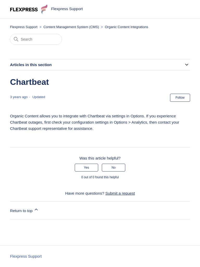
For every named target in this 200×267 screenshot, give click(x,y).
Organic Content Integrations (126, 27)
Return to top (24, 210)
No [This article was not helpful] (113, 167)
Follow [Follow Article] (180, 97)
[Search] (36, 39)
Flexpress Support (24, 27)
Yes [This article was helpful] (86, 167)
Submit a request (120, 193)
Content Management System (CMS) (71, 27)
